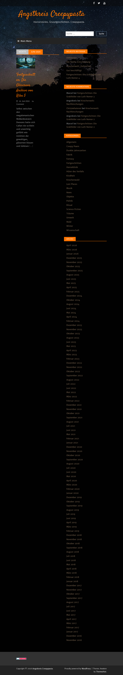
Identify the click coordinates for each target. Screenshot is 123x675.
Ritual (69, 205)
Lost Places (71, 184)
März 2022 (71, 396)
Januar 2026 (72, 253)
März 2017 (71, 623)
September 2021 (74, 417)
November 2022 (74, 367)
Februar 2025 (72, 291)
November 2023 (74, 329)
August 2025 (72, 274)
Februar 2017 (72, 627)
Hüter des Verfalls (75, 171)
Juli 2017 (70, 606)
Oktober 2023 (73, 333)
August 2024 (72, 304)
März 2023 (71, 354)
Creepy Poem (72, 146)
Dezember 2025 (74, 258)
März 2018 (71, 573)
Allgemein (71, 142)
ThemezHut (101, 671)
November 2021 (74, 409)
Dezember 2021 (74, 405)
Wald (68, 222)
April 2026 (71, 245)
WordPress (86, 668)
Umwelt (70, 217)
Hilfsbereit (71, 58)
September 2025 (74, 270)
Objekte (70, 196)
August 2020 (72, 463)
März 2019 (71, 526)
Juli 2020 (71, 468)
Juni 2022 (71, 388)
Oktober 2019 (73, 501)
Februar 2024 (72, 321)
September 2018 (74, 547)
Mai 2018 (70, 564)
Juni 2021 (71, 430)
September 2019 (74, 505)
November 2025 (74, 262)
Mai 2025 (71, 283)
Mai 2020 (71, 476)
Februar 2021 (72, 438)
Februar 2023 (72, 359)
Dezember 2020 (74, 447)
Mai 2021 (70, 434)
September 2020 (74, 459)
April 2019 (71, 522)
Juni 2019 (71, 518)
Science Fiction (73, 209)
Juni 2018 (71, 560)
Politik (69, 201)
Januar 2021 (72, 442)
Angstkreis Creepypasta (52, 14)
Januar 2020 (72, 493)
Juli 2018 (70, 556)
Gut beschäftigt (74, 70)
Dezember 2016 (74, 636)
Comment (20, 104)
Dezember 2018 (74, 535)
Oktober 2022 (73, 371)
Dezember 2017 (74, 585)
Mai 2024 (71, 312)
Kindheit (70, 175)
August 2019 (72, 510)
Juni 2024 (71, 308)
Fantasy (70, 159)
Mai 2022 (71, 392)
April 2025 (71, 287)
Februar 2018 (72, 577)
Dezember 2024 (74, 295)
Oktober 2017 (73, 594)
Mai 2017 (70, 615)
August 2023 (72, 337)
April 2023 (71, 350)
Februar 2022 (72, 401)
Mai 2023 (71, 346)
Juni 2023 (71, 342)
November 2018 (74, 539)
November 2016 (74, 640)
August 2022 (72, 380)
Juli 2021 (70, 426)
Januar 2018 (72, 581)
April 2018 (71, 568)
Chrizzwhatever (73, 108)
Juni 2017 (71, 610)
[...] (31, 146)
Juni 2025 (71, 279)
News (69, 192)
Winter (69, 226)
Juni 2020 (71, 472)
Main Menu (26, 41)
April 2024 (71, 316)
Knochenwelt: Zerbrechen (78, 66)
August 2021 (72, 422)
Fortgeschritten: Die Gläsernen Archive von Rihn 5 (25, 85)
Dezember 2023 (74, 325)
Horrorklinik (72, 167)
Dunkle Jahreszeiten (76, 150)
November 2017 (74, 589)
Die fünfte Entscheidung (78, 62)
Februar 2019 (72, 531)
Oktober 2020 (73, 455)
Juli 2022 (70, 384)
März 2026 (71, 249)
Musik (69, 188)
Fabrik (69, 154)
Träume (70, 213)
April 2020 (71, 480)
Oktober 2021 (73, 413)
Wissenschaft (72, 230)
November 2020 (74, 451)
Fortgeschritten (73, 163)
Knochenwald (72, 180)
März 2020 (71, 484)
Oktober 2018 (73, 543)
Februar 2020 (73, 489)
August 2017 (72, 602)
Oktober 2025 (73, 266)
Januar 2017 (72, 631)
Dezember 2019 (74, 497)
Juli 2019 (70, 514)
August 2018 (72, 552)
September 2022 (74, 375)
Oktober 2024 (73, 300)
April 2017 (71, 619)
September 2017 (74, 598)
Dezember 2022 (74, 363)
